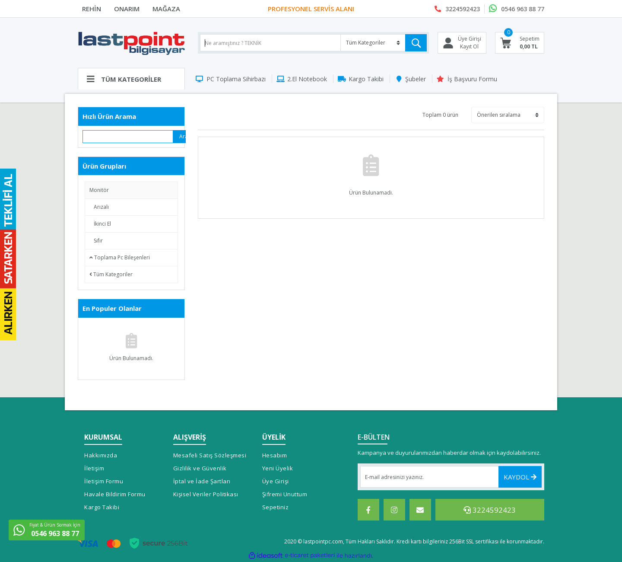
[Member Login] (462, 43)
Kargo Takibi (366, 79)
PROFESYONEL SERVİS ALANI (311, 8)
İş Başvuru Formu (472, 79)
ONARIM (127, 8)
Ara (182, 136)
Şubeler (415, 79)
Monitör (99, 190)
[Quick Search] (128, 136)
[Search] (313, 42)
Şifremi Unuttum (285, 494)
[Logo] (131, 42)
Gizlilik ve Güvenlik (200, 468)
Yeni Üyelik (277, 468)
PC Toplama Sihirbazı (236, 79)
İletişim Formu (103, 481)
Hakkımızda (100, 455)
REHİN (91, 8)
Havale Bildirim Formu (115, 494)
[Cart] (519, 43)
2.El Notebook (307, 79)
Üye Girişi (275, 481)
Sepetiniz (275, 507)
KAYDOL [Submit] (520, 477)
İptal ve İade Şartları (202, 481)
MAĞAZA (166, 8)
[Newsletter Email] (451, 477)
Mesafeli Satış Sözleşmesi (210, 455)
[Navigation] (131, 78)
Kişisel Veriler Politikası (205, 494)
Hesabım (274, 455)
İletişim (94, 468)
